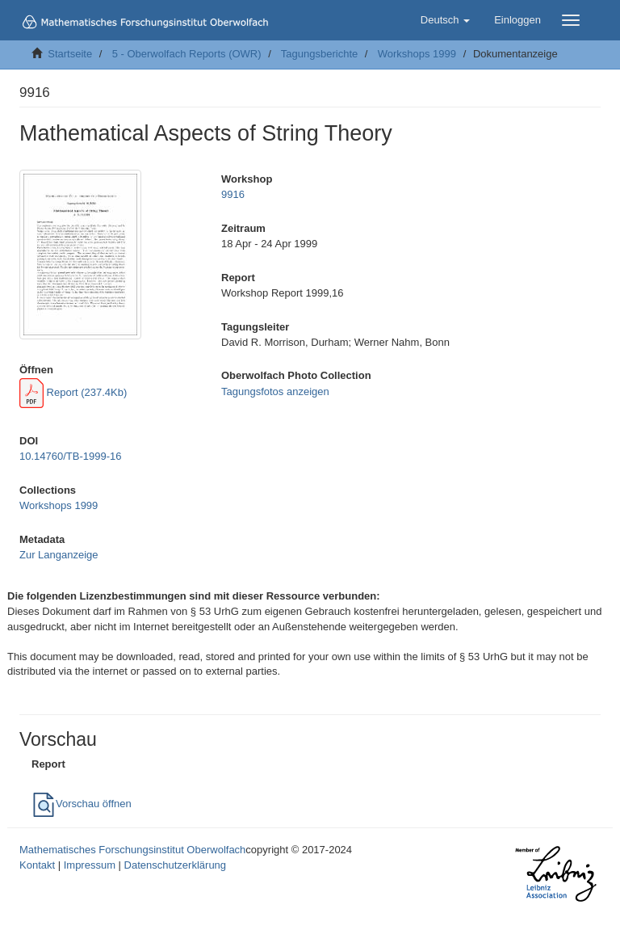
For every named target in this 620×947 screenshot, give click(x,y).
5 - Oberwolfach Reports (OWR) (187, 54)
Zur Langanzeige (58, 555)
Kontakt (37, 865)
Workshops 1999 (417, 54)
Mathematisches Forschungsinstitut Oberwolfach (132, 850)
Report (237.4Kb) (73, 392)
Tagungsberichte (319, 54)
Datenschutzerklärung (175, 865)
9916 (233, 194)
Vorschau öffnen (81, 804)
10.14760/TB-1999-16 (70, 456)
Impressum (89, 865)
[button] (445, 20)
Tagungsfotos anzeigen (275, 391)
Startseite (70, 54)
